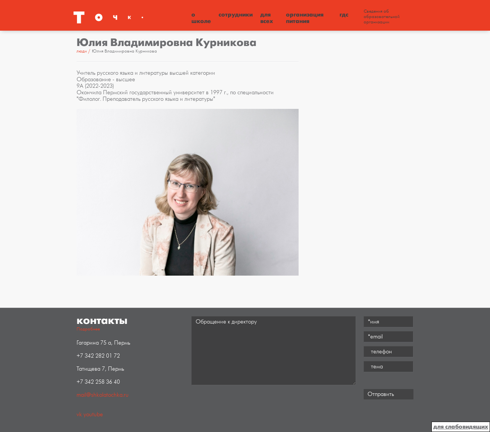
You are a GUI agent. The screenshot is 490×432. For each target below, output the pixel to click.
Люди (82, 51)
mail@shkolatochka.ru (103, 395)
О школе (201, 18)
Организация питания (304, 18)
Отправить (381, 394)
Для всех (266, 18)
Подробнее (88, 329)
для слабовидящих (460, 426)
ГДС (344, 14)
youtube (93, 414)
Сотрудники (236, 14)
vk (79, 414)
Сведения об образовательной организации (382, 17)
